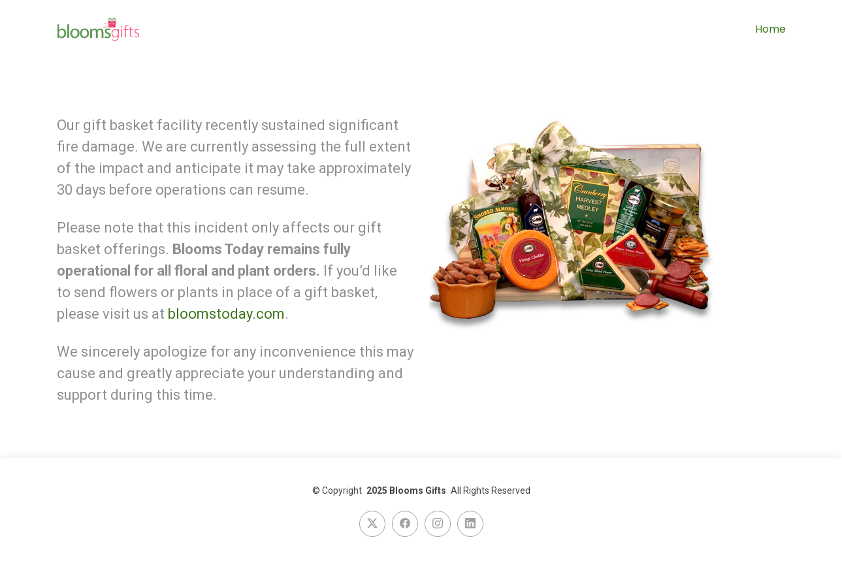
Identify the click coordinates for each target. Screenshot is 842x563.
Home (770, 29)
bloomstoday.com (226, 314)
